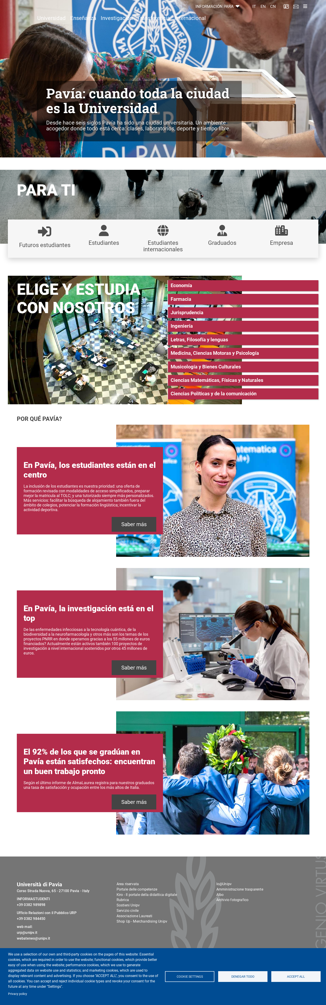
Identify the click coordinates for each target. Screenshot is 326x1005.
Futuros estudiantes (44, 245)
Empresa (281, 242)
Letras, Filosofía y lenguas (199, 339)
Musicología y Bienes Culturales (206, 367)
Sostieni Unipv (128, 916)
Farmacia (181, 299)
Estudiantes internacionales (163, 245)
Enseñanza (83, 28)
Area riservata (128, 895)
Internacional (190, 28)
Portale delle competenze (137, 900)
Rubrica (123, 911)
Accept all (296, 976)
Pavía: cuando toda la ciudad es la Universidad (138, 100)
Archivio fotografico (232, 911)
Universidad (51, 28)
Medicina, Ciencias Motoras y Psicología (215, 353)
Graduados (222, 242)
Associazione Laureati (134, 927)
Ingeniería (182, 326)
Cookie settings (189, 976)
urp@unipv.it (27, 943)
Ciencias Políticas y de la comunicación (213, 393)
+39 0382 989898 (31, 916)
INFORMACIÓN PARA (215, 11)
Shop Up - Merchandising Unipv (142, 932)
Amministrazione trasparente (239, 900)
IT (254, 11)
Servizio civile (128, 921)
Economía (181, 285)
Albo (220, 906)
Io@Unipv (224, 895)
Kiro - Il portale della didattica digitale (147, 906)
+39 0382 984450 (31, 930)
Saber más (134, 524)
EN (263, 11)
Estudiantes (104, 242)
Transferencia (153, 28)
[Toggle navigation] (305, 11)
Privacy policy (17, 994)
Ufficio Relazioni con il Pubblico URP (46, 924)
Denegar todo (242, 976)
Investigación (117, 28)
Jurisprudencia (187, 312)
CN (273, 11)
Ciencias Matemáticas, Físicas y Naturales (217, 380)
